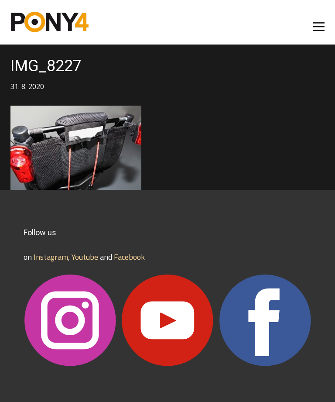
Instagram (51, 257)
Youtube (85, 257)
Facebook (129, 257)
